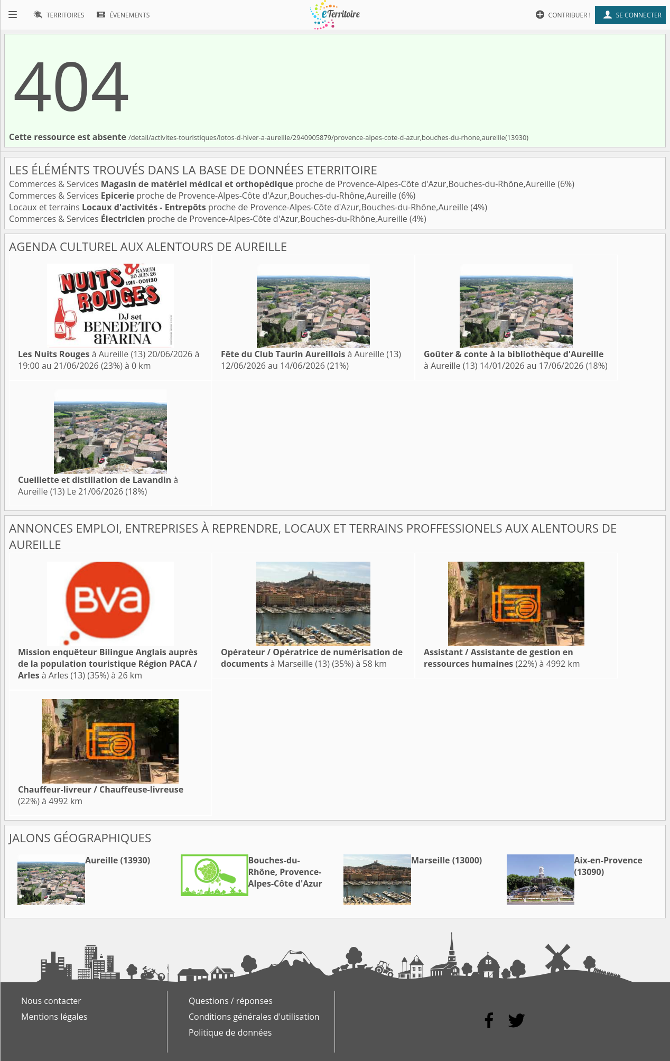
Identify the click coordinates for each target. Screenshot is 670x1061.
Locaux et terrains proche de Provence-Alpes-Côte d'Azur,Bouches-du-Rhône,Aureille (239, 207)
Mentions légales (54, 1016)
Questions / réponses (231, 1001)
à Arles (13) (108, 663)
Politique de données (230, 1032)
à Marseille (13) (312, 657)
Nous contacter (51, 1001)
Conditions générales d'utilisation (254, 1016)
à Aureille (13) (81, 354)
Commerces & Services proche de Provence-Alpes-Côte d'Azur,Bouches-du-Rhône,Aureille (283, 184)
